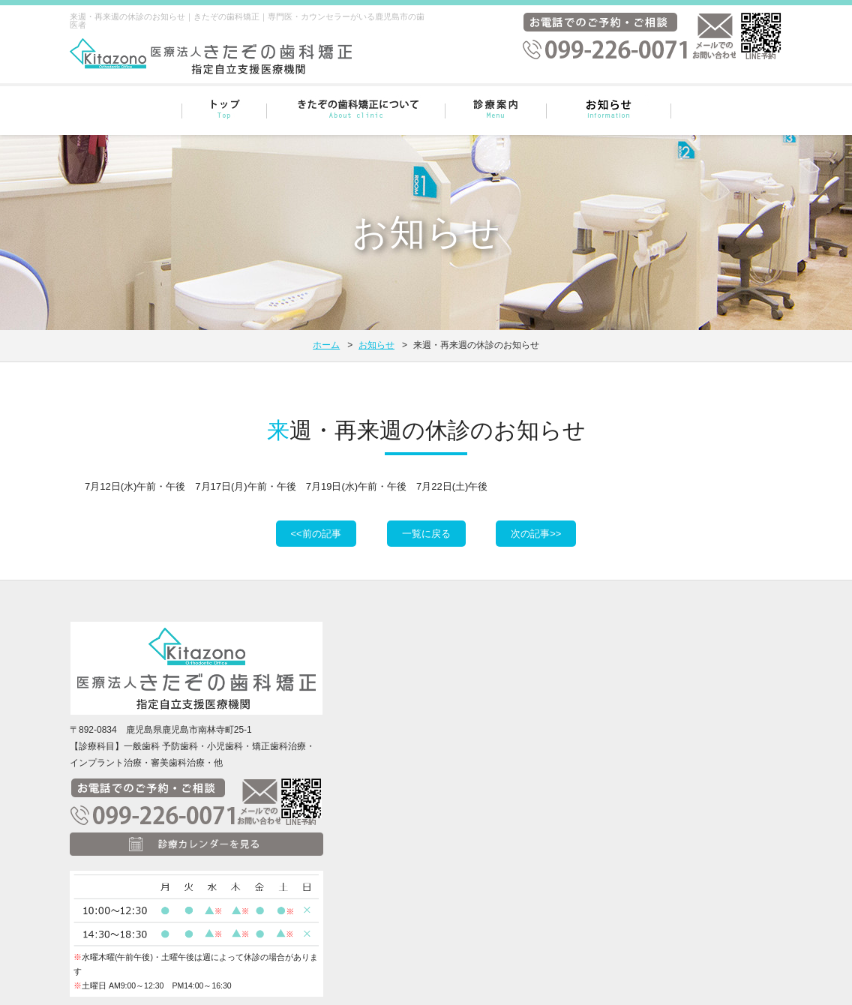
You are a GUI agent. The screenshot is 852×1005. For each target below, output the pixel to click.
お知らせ (376, 345)
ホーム (326, 345)
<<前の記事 (316, 533)
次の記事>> (536, 533)
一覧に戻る (426, 533)
